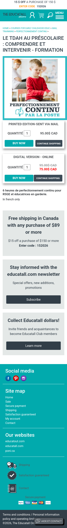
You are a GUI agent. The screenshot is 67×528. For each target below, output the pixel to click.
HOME (6, 28)
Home (9, 397)
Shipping (10, 410)
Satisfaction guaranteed (20, 414)
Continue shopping (49, 143)
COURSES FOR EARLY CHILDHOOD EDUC (30, 28)
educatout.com (14, 441)
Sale (8, 401)
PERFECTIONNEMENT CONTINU (31, 31)
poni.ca (10, 451)
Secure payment (15, 406)
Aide (48, 521)
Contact (10, 423)
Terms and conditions (16, 514)
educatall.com (14, 446)
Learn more (33, 346)
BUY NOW (19, 143)
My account (12, 418)
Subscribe (33, 299)
